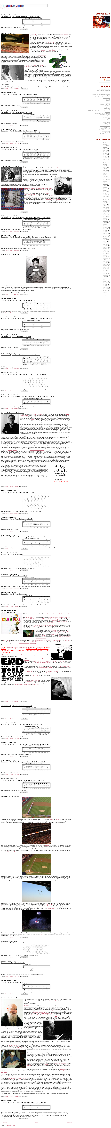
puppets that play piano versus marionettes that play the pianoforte (49, 661)
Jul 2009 (105, 204)
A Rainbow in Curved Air (39, 1012)
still (17, 647)
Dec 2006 (105, 251)
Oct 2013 (105, 142)
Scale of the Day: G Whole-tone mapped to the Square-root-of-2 (23, 537)
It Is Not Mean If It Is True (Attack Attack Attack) (99, 110)
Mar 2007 (105, 247)
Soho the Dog (107, 123)
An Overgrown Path (64, 666)
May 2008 (105, 225)
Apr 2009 (105, 208)
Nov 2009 (105, 197)
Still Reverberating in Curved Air (12, 998)
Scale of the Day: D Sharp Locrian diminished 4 (17, 492)
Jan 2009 (105, 213)
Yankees (52, 819)
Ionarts (108, 109)
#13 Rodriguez (17, 851)
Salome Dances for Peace (14, 1045)
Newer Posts (4, 1122)
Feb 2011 (105, 174)
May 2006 (105, 261)
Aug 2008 (105, 221)
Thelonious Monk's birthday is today (23, 684)
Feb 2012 (105, 156)
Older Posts (69, 1122)
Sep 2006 (105, 256)
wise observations (36, 626)
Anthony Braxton (42, 55)
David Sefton (27, 1005)
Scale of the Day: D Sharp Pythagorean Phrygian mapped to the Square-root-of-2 (28, 237)
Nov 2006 (105, 253)
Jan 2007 (105, 250)
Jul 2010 (105, 185)
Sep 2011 (105, 164)
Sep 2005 (105, 273)
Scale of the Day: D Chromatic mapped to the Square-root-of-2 (22, 780)
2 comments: (16, 1096)
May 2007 (105, 244)
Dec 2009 (105, 196)
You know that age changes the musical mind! (44, 625)
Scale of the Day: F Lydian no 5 (12, 982)
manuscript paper (20, 641)
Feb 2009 (105, 211)
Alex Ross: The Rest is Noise (103, 90)
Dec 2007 (105, 233)
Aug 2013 (105, 145)
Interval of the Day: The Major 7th (13, 963)
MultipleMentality (62, 621)
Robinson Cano (49, 904)
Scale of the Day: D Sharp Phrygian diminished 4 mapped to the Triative (25, 218)
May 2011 (105, 170)
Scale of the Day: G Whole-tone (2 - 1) (14, 576)
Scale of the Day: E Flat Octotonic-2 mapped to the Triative (21, 724)
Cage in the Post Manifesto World (12, 413)
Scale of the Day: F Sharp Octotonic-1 (14, 594)
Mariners (47, 845)
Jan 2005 (105, 285)
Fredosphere (6, 640)
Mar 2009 (105, 210)
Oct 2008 (105, 218)
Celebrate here (35, 684)
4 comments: (16, 701)
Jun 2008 (105, 224)
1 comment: (16, 486)
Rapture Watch (45, 672)
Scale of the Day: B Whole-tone (12, 554)
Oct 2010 (105, 181)
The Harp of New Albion (34, 1014)
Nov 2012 (105, 150)
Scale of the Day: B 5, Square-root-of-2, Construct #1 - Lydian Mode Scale (26, 318)
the (28, 647)
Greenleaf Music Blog (105, 104)
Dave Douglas (48, 199)
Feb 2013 (105, 147)
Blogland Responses (8, 33)
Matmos (32, 1025)
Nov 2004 (105, 288)
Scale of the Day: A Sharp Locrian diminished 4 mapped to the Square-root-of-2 (28, 396)
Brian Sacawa (53, 630)
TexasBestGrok (50, 613)
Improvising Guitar (106, 107)
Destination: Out (106, 98)
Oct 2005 (105, 272)
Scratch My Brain (106, 121)
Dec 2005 (105, 268)
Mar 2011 (105, 173)
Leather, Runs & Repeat (105, 114)
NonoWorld (40, 663)
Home (36, 1122)
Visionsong (107, 132)
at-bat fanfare (54, 620)
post (44, 34)
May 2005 (105, 279)
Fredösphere (107, 101)
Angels (57, 819)
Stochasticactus (106, 127)
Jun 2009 (105, 205)
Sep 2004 (105, 292)
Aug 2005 (105, 275)
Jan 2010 (105, 194)
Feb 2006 (105, 265)
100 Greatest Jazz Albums (104, 89)
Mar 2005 (105, 282)
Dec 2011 (105, 159)
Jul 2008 (105, 222)
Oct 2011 (105, 162)
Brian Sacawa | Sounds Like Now (102, 96)
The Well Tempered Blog (104, 129)
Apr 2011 (105, 171)
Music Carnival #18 (8, 612)
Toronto (43, 635)
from (25, 647)
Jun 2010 (105, 187)
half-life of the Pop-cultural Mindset (37, 649)
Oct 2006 (105, 255)
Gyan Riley (62, 1069)
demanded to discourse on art (54, 671)
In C (56, 1016)
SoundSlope (107, 124)
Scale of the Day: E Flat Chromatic (13, 943)
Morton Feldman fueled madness (43, 662)
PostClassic (107, 118)
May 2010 (105, 188)
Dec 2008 (105, 214)
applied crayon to (12, 641)
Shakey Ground (106, 122)
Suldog (2, 655)
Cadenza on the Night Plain (46, 1013)
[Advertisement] (104, 52)
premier (39, 647)
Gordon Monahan (64, 34)
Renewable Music (106, 119)
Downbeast (107, 100)
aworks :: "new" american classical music (101, 94)
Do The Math (107, 99)
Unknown (108, 80)
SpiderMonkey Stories (105, 126)
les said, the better (106, 115)
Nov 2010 (105, 179)
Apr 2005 (105, 281)
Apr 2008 (105, 227)
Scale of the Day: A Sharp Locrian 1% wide (16, 337)
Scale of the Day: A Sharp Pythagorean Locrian (17, 519)
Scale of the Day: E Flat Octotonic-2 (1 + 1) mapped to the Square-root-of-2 (27, 744)
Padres (42, 934)
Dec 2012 (105, 148)
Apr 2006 (105, 262)
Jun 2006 (105, 259)
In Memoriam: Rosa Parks (10, 254)
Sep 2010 (105, 182)
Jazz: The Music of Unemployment (102, 113)
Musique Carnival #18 (64, 613)
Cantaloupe (46, 1064)
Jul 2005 (105, 276)
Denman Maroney (56, 199)
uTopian (43, 50)
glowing (21, 647)
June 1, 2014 (35, 675)
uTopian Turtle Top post (37, 414)
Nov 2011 (105, 160)
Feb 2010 (105, 193)
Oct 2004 (105, 290)
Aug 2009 (105, 202)
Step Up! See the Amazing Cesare (12, 166)
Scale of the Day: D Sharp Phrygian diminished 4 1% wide (21, 131)
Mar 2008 (105, 228)
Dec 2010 (105, 177)
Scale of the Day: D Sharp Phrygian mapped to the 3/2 (19, 149)
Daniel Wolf (33, 34)
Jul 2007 (105, 241)
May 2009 (105, 207)
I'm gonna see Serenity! (49, 622)
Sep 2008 (105, 219)
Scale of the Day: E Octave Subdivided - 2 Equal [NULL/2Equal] (23, 1102)
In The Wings (107, 108)
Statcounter (107, 295)
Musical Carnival (28, 681)
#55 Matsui (9, 851)
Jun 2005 (105, 278)
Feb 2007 (105, 248)
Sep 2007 (105, 238)
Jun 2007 (105, 242)
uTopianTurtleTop (29, 617)
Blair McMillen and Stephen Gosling (27, 643)
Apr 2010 (105, 190)
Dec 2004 (105, 287)
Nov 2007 (105, 235)
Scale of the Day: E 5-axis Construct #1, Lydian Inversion (20, 17)
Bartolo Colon (50, 905)
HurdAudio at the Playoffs (10, 796)
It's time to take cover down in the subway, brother (26, 655)
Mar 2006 (105, 264)
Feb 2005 (105, 284)
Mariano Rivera (51, 908)
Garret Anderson (5, 905)
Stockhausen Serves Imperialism (37, 450)
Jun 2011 (105, 168)
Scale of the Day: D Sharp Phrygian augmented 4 (18, 300)
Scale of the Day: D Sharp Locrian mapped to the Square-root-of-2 (24, 374)
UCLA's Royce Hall (52, 1000)
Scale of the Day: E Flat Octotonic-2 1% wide (16, 706)
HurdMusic (107, 105)
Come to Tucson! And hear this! (61, 631)
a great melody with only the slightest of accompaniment (47, 640)
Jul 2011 (105, 167)
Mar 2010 (105, 191)
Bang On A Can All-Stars (61, 1063)
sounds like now (55, 634)
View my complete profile (104, 82)
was (14, 647)
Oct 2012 (105, 151)
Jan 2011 (105, 176)
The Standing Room (105, 128)
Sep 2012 (105, 153)
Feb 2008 (105, 230)
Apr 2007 (105, 245)
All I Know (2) (106, 91)
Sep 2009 (105, 201)
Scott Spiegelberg (28, 671)
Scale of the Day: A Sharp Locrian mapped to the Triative (20, 355)
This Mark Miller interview (30, 65)
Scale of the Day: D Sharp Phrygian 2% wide (16, 113)
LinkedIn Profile (106, 117)
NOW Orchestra (20, 1047)
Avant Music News (106, 93)
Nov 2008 (105, 216)
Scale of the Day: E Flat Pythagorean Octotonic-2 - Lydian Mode (23, 762)
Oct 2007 (105, 236)
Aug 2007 (105, 239)
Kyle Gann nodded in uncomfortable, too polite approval (48, 618)
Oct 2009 (105, 199)
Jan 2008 (105, 231)
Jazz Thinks (107, 112)
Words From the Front (105, 133)
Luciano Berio (65, 176)
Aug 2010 (105, 184)
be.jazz (108, 95)
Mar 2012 (105, 154)
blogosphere (9, 647)
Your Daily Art (106, 135)
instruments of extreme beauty (45, 667)
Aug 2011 (105, 165)
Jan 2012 (105, 157)
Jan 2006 (105, 267)
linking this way (52, 50)
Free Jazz (108, 103)
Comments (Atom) (11, 1125)
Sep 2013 (105, 144)
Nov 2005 (105, 270)
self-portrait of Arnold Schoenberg (34, 641)
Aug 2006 (105, 258)
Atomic (34, 647)
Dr (30, 647)
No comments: (16, 28)
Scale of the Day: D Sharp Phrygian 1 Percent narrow (19, 94)
